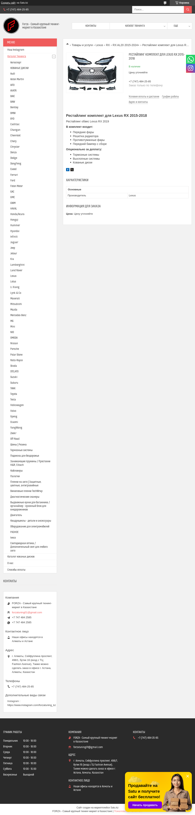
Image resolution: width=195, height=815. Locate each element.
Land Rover (16, 270)
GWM (13, 203)
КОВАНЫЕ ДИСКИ (19, 68)
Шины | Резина (18, 444)
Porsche (14, 349)
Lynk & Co (15, 293)
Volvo (13, 411)
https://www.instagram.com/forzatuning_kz (31, 705)
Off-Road (15, 438)
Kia (12, 259)
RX (108, 45)
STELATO (14, 371)
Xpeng (13, 416)
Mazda (13, 309)
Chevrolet (15, 135)
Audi (12, 73)
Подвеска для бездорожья (24, 455)
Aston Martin (17, 79)
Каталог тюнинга (135, 26)
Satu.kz (114, 807)
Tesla (13, 399)
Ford (12, 180)
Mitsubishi (16, 304)
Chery (13, 141)
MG (12, 321)
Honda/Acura (17, 214)
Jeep (12, 248)
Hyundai (15, 231)
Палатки (15, 476)
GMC (12, 197)
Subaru (14, 382)
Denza (13, 152)
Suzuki (14, 377)
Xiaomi (14, 422)
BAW (12, 101)
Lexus (99, 45)
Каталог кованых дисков (21, 556)
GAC (12, 191)
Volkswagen (17, 405)
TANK (13, 388)
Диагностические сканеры (24, 496)
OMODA (14, 337)
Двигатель (16, 515)
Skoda (13, 366)
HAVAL (13, 208)
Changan (15, 130)
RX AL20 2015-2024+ (126, 45)
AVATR (13, 90)
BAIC (12, 96)
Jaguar (14, 242)
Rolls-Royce (16, 360)
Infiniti (14, 236)
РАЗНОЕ (14, 532)
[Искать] (188, 9)
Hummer (15, 225)
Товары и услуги (82, 45)
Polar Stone (16, 354)
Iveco (13, 537)
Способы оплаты (16, 569)
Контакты (90, 26)
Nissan (14, 343)
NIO (12, 332)
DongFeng (15, 163)
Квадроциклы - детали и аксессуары (30, 520)
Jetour (13, 253)
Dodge (13, 158)
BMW (13, 113)
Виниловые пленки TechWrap (26, 491)
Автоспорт (15, 62)
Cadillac (15, 124)
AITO (12, 85)
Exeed (13, 169)
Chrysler (15, 146)
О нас (10, 563)
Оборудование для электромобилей (29, 526)
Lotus (13, 281)
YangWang (16, 427)
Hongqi (14, 219)
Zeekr (13, 433)
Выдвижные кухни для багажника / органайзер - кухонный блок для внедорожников (30, 506)
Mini (12, 326)
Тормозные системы (21, 450)
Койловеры (16, 470)
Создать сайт (8, 2)
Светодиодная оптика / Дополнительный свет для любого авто (29, 547)
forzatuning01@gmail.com (27, 612)
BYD (12, 118)
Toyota (13, 394)
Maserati (15, 298)
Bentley (14, 107)
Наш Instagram (15, 49)
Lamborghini (17, 264)
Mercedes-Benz (18, 315)
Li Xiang (15, 287)
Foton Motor (16, 186)
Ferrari (14, 175)
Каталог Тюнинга (16, 56)
